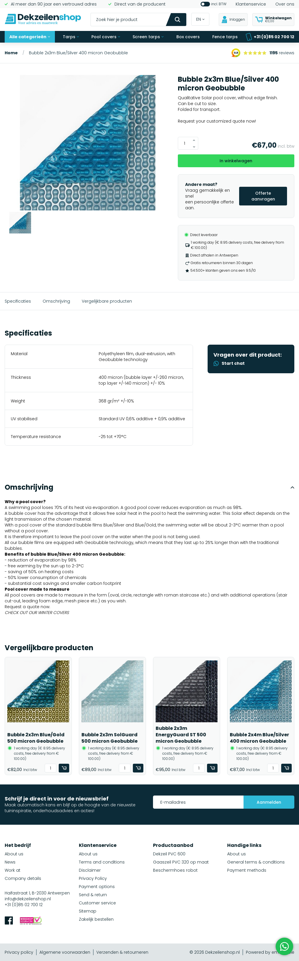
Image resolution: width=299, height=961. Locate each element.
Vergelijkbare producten (107, 301)
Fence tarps (225, 37)
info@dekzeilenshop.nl (28, 899)
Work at (12, 870)
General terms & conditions (256, 862)
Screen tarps (148, 37)
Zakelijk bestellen (96, 919)
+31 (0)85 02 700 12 (270, 37)
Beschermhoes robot (175, 870)
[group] (88, 143)
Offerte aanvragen (263, 196)
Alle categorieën (29, 37)
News (10, 862)
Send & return (93, 895)
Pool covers (105, 37)
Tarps (71, 37)
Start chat (229, 363)
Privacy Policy (93, 878)
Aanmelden (269, 802)
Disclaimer (90, 870)
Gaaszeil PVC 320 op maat (181, 862)
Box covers (188, 37)
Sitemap (87, 911)
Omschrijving (56, 301)
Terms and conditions (102, 862)
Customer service (97, 903)
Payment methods (246, 870)
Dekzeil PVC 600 (169, 854)
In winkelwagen (236, 161)
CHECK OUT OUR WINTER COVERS (37, 612)
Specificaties (18, 301)
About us (14, 854)
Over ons (284, 4)
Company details (23, 878)
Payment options (97, 887)
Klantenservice (251, 4)
